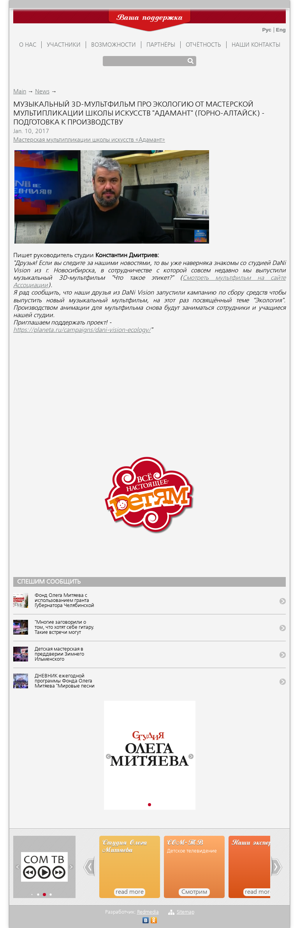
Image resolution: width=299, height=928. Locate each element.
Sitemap (185, 912)
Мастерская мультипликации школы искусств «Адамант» (89, 140)
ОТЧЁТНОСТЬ (203, 45)
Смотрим (194, 892)
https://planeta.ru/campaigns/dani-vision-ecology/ (82, 330)
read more (130, 892)
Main (19, 92)
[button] (108, 756)
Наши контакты (256, 45)
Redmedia (148, 912)
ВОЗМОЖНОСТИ (113, 45)
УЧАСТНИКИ (64, 45)
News (42, 92)
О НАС (27, 45)
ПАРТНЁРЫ (160, 45)
